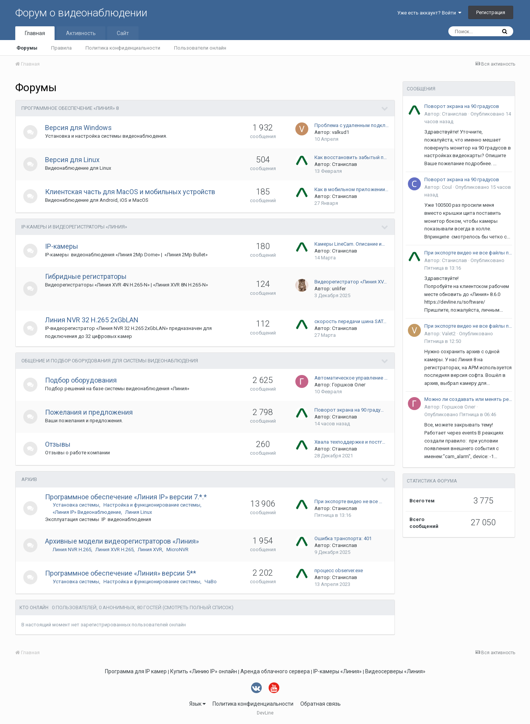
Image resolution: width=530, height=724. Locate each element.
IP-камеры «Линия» (337, 671)
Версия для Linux (73, 160)
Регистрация (490, 12)
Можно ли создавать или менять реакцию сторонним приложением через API (468, 399)
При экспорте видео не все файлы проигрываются (468, 253)
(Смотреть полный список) (198, 607)
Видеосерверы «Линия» (395, 671)
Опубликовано (460, 414)
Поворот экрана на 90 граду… (349, 410)
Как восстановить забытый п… (350, 157)
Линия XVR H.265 (116, 549)
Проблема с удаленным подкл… (351, 125)
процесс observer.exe (338, 570)
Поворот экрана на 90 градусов (461, 106)
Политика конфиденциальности (122, 48)
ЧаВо (212, 581)
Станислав (344, 164)
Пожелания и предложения (90, 412)
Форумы (26, 48)
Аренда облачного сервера (275, 671)
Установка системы (77, 505)
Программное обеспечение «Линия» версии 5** (121, 573)
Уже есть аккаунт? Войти (429, 13)
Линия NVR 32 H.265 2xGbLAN (93, 320)
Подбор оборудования (82, 380)
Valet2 (449, 333)
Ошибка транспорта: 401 (343, 538)
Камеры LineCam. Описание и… (349, 244)
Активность (81, 33)
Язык (197, 704)
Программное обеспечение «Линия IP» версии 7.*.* (127, 497)
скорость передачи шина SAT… (350, 321)
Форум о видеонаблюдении (81, 12)
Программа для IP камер (136, 671)
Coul (447, 187)
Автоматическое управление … (351, 378)
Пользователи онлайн (200, 48)
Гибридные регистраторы (87, 276)
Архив (29, 479)
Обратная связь (320, 704)
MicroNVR (179, 549)
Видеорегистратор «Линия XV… (350, 282)
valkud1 (340, 132)
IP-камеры (62, 246)
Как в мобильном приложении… (351, 189)
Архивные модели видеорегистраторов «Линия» (123, 541)
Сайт (123, 33)
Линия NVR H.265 (73, 549)
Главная (35, 33)
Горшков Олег (349, 385)
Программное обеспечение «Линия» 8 (70, 108)
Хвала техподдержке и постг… (349, 442)
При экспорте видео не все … (348, 501)
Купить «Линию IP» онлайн (203, 671)
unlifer (339, 288)
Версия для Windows (79, 128)
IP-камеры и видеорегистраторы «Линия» (74, 227)
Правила (61, 48)
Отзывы (59, 444)
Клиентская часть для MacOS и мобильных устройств (131, 192)
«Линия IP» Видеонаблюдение (88, 512)
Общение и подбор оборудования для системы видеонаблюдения (109, 361)
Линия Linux (139, 512)
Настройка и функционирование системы (153, 505)
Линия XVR (151, 549)
